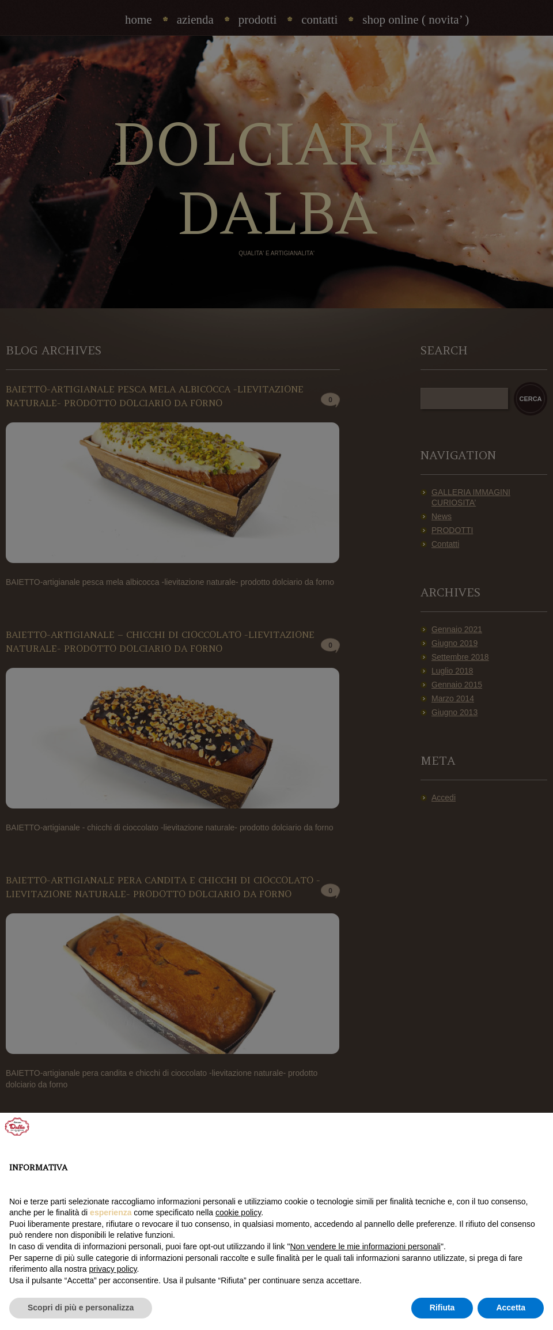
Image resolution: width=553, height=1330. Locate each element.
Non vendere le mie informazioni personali (365, 1246)
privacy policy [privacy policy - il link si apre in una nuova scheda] (113, 1269)
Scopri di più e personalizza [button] (81, 1307)
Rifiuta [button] (442, 1307)
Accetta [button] (510, 1307)
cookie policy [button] (238, 1212)
